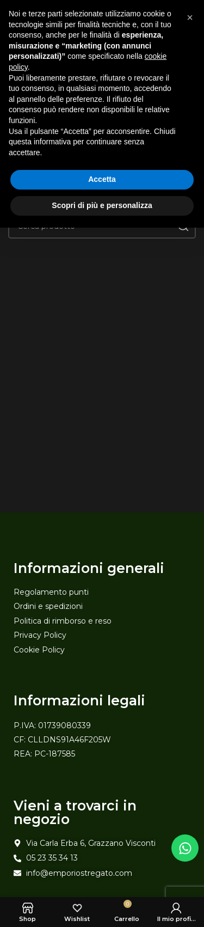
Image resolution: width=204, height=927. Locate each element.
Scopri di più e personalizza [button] (102, 205)
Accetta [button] (102, 179)
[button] (190, 17)
